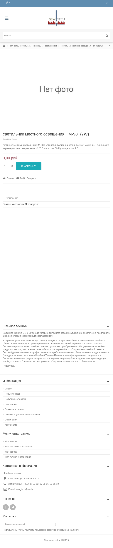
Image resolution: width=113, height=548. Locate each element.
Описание (12, 198)
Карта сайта (11, 425)
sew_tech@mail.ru (25, 489)
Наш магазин (11, 404)
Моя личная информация (18, 457)
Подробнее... (9, 366)
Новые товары (12, 394)
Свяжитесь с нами (14, 409)
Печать (10, 178)
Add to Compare (28, 178)
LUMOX (65, 540)
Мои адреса (11, 452)
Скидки (8, 388)
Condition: (7, 139)
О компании (11, 419)
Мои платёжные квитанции (18, 446)
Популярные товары (15, 399)
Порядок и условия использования (23, 414)
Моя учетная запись (16, 433)
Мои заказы (11, 441)
